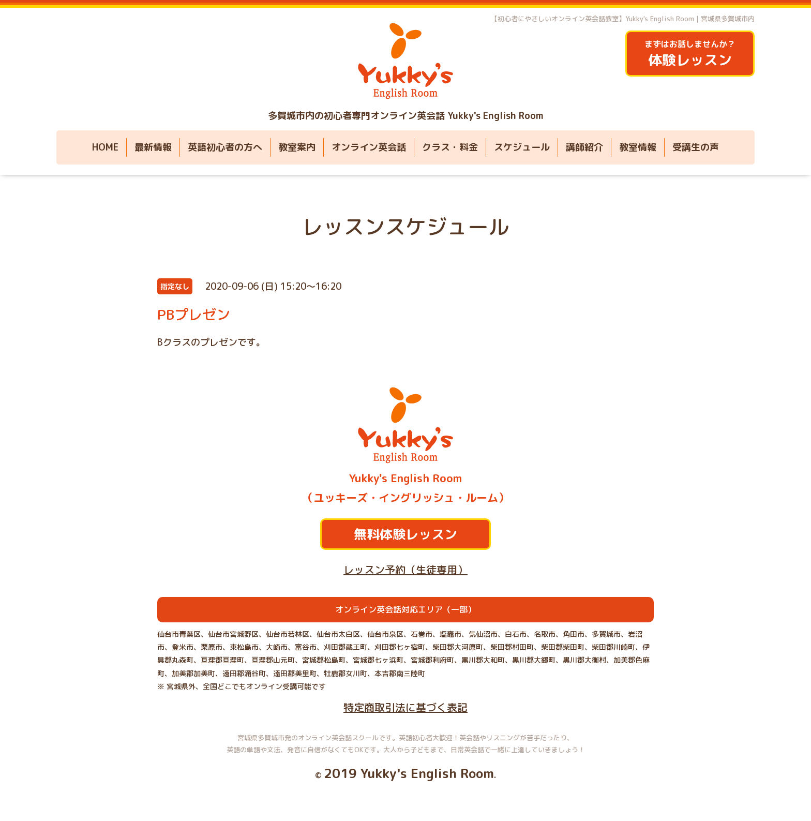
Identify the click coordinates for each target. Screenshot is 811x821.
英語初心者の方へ (225, 147)
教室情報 (637, 147)
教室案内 (297, 147)
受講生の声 (695, 147)
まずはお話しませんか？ (690, 54)
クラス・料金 (450, 147)
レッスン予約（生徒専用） (405, 569)
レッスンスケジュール (405, 226)
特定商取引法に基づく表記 (405, 707)
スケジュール (522, 147)
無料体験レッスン (405, 534)
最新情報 (153, 147)
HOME (105, 147)
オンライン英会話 (369, 147)
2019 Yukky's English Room (409, 773)
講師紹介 (584, 147)
